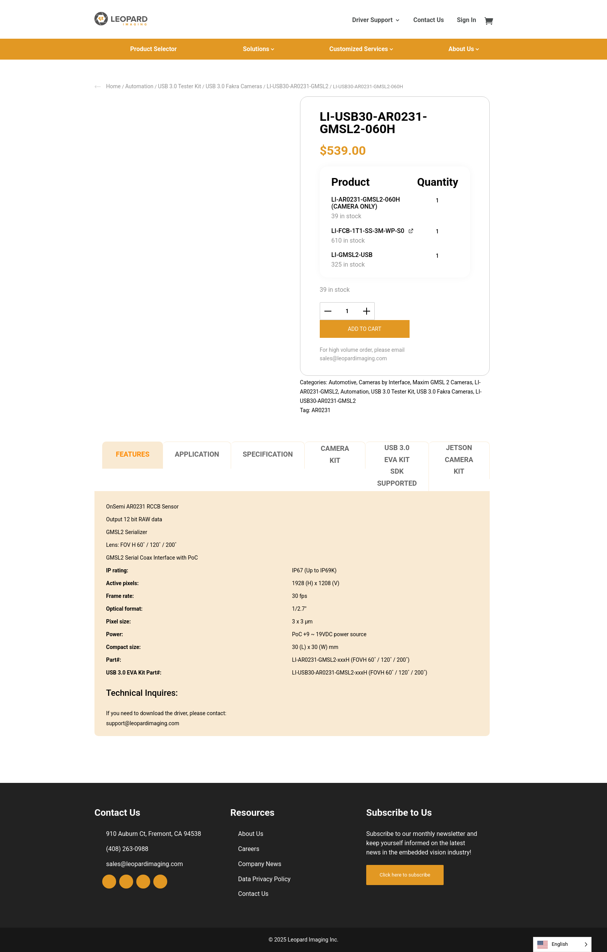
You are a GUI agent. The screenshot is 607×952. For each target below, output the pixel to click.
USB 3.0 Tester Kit (179, 86)
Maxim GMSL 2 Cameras (442, 382)
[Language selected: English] (562, 944)
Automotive (343, 382)
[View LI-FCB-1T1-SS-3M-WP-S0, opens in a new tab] (411, 230)
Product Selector (153, 49)
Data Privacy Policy (264, 879)
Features (132, 454)
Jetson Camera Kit (459, 459)
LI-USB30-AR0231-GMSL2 (298, 86)
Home (113, 86)
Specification (268, 454)
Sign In (466, 20)
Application (197, 454)
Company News (259, 864)
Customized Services (358, 49)
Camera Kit (335, 454)
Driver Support (372, 20)
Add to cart (364, 329)
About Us (461, 49)
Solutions (256, 49)
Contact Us (428, 20)
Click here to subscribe (404, 875)
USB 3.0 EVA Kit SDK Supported (397, 465)
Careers (248, 849)
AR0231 (321, 410)
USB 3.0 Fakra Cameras (234, 86)
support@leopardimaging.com (142, 723)
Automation (139, 86)
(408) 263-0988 (127, 849)
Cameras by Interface (384, 382)
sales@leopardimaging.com (353, 358)
